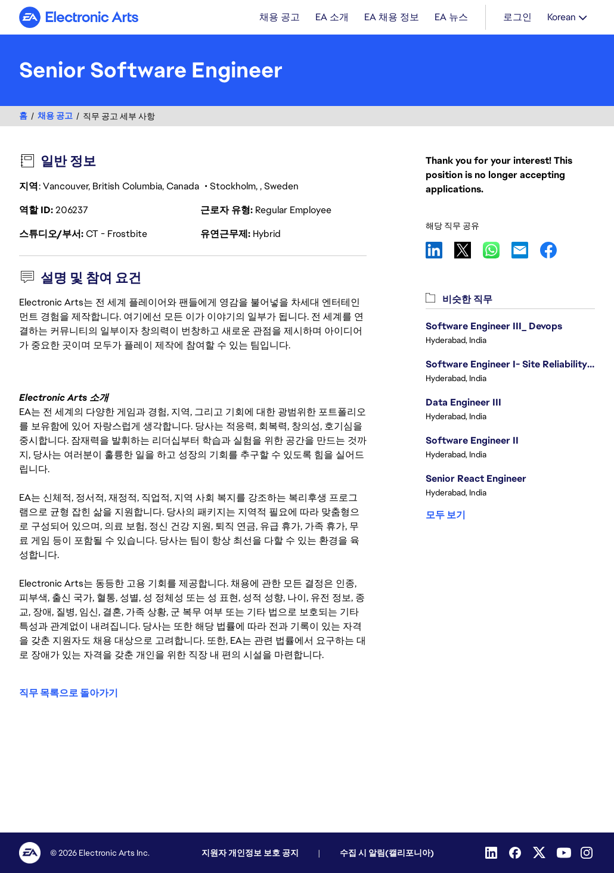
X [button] (468, 251)
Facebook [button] (554, 251)
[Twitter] (540, 853)
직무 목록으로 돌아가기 (68, 693)
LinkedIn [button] (440, 251)
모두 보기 (446, 516)
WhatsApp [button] (497, 251)
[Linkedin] (492, 853)
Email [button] (525, 251)
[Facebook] (516, 853)
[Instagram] (588, 853)
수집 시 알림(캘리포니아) (387, 852)
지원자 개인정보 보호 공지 (250, 852)
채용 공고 (55, 117)
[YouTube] (564, 853)
